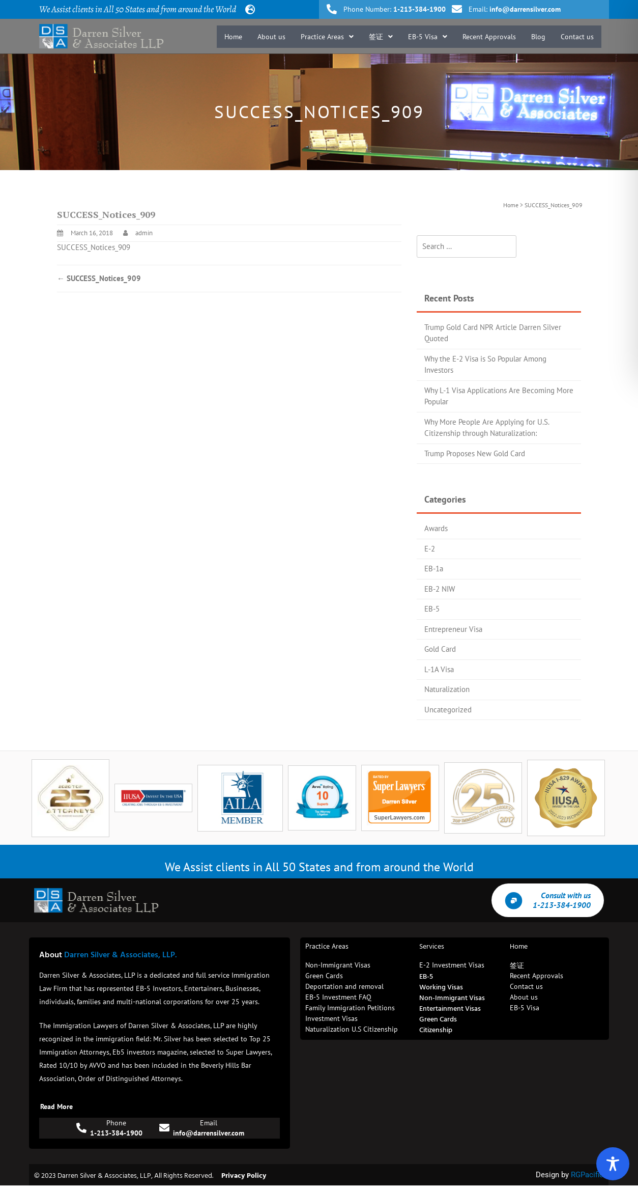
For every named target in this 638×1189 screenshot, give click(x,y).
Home (233, 36)
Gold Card (440, 649)
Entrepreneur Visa (453, 629)
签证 (381, 36)
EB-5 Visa (427, 36)
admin (144, 233)
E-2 (429, 549)
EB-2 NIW (439, 589)
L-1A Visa (439, 669)
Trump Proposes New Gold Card (474, 453)
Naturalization (447, 689)
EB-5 (432, 609)
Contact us (577, 36)
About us (271, 36)
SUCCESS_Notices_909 (93, 247)
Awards (436, 528)
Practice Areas (327, 36)
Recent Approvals (489, 36)
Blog (538, 36)
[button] (327, 36)
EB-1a (433, 568)
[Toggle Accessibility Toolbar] (612, 1163)
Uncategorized (448, 709)
